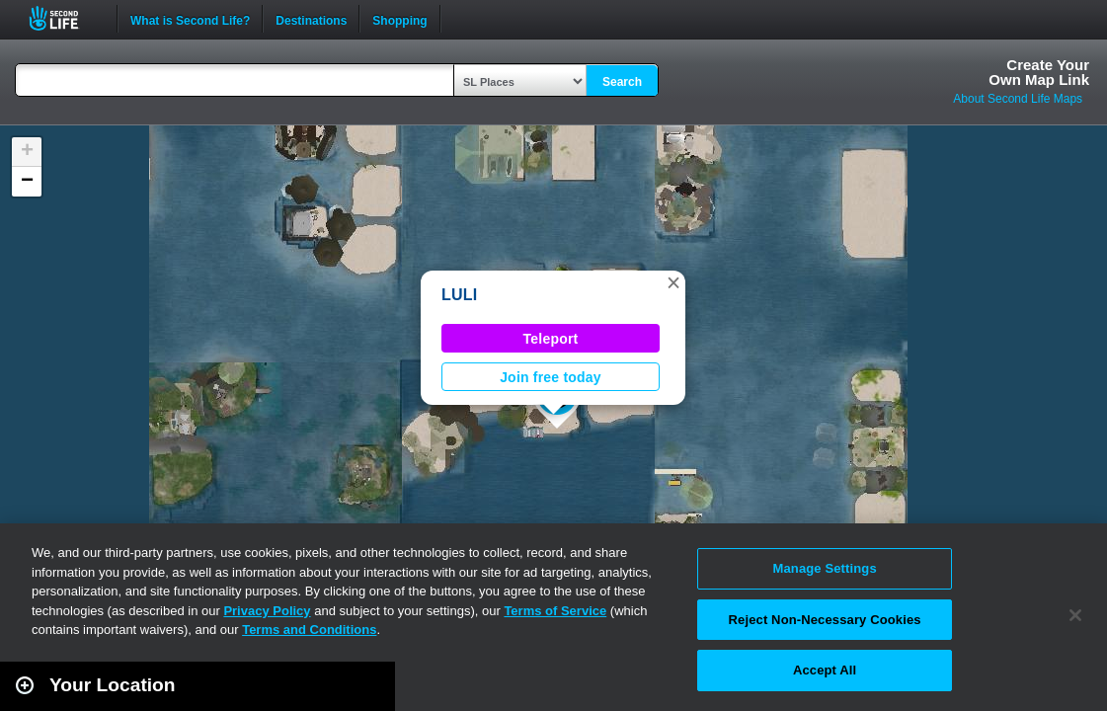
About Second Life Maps (1017, 99)
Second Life (65, 18)
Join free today (550, 377)
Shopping (399, 19)
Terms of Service (555, 610)
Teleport (551, 339)
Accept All (824, 670)
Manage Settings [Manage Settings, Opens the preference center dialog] (825, 568)
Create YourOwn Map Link (1038, 72)
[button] (673, 282)
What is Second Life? (190, 19)
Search (622, 82)
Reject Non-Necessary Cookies (825, 619)
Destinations (311, 19)
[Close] (1075, 615)
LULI (459, 294)
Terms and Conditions (309, 629)
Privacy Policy (266, 610)
